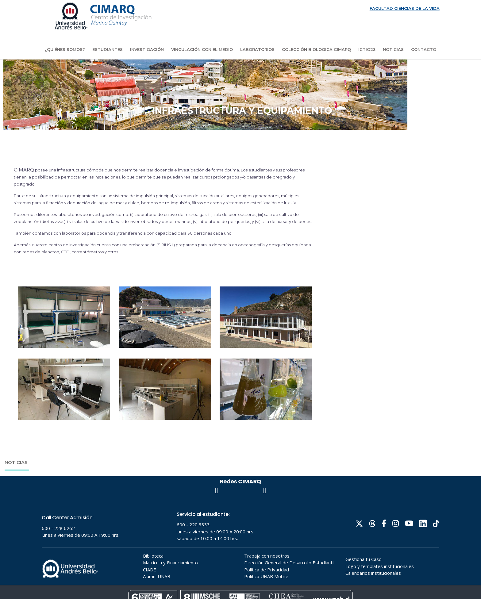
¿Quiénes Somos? (65, 49)
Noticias (393, 49)
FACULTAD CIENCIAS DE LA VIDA (405, 8)
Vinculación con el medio (202, 49)
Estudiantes (107, 49)
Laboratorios (257, 49)
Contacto (423, 49)
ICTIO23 (366, 49)
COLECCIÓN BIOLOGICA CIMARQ (316, 49)
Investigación (147, 49)
